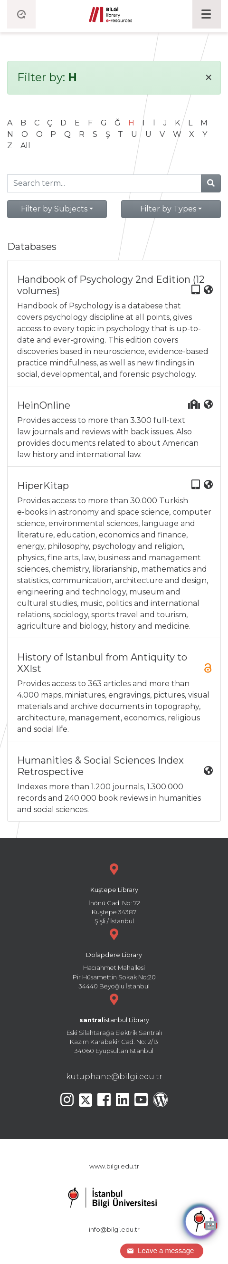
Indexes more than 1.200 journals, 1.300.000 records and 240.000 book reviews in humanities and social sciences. (115, 784)
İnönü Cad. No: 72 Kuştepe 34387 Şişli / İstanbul (114, 893)
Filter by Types (168, 208)
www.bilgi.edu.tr (114, 1166)
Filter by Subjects (54, 208)
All (25, 145)
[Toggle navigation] (206, 14)
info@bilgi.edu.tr (114, 1229)
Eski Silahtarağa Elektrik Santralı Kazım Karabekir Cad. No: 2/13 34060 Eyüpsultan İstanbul (114, 1023)
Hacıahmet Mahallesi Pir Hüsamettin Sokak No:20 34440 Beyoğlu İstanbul (114, 958)
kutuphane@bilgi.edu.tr (114, 1076)
